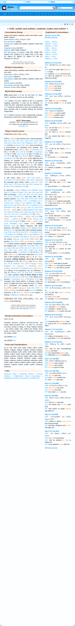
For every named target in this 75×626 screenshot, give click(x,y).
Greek (12, 24)
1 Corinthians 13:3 (25, 268)
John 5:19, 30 (37, 248)
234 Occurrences (51, 37)
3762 (6, 101)
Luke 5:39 (39, 192)
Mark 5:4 (15, 192)
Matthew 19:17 (31, 203)
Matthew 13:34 (50, 161)
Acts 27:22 (20, 143)
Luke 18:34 (16, 232)
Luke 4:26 (15, 141)
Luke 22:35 (21, 154)
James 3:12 (20, 145)
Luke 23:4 (34, 182)
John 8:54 (28, 272)
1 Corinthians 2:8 (34, 201)
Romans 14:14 (9, 186)
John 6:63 (14, 268)
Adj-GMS (59, 240)
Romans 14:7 (19, 196)
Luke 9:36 (7, 232)
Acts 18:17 (24, 232)
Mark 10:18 (8, 205)
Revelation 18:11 (16, 223)
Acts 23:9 (21, 184)
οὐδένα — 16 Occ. (51, 50)
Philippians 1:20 (15, 295)
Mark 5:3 (48, 395)
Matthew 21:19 (9, 237)
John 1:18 (21, 194)
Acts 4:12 (14, 214)
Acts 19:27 (20, 152)
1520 (36, 95)
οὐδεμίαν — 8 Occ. (51, 46)
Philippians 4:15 (31, 143)
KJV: (46, 74)
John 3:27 (27, 248)
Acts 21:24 (8, 277)
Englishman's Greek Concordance (27, 376)
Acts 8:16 (12, 221)
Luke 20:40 (19, 248)
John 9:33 (8, 250)
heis (33, 325)
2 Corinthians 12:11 (34, 266)
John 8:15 (34, 212)
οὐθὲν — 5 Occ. (50, 56)
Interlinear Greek (10, 374)
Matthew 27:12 (9, 230)
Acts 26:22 (14, 241)
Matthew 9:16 (37, 190)
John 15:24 (30, 180)
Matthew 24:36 (50, 302)
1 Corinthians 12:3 (35, 205)
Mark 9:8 (13, 216)
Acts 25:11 (8, 196)
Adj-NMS (58, 81)
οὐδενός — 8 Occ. (51, 54)
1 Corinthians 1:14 (19, 201)
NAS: (47, 69)
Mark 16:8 (34, 246)
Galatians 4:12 (18, 263)
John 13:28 (38, 199)
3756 (19, 95)
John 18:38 (34, 141)
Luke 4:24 (26, 178)
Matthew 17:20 (25, 228)
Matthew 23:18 (50, 285)
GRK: (47, 65)
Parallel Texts (35, 378)
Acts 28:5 (29, 184)
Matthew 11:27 (50, 142)
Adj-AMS (58, 173)
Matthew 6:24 (26, 190)
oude (26, 325)
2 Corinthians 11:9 (25, 214)
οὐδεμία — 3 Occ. (51, 44)
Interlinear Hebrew (27, 374)
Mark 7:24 (23, 192)
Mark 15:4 (26, 246)
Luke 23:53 (35, 216)
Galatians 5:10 (20, 186)
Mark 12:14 (19, 212)
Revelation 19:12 (10, 207)
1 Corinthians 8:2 (24, 252)
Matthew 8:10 (50, 94)
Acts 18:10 (38, 194)
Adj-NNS (59, 121)
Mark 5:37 (48, 431)
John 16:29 (24, 141)
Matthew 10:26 (9, 226)
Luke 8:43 (27, 212)
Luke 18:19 (17, 205)
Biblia (3, 24)
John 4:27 (29, 194)
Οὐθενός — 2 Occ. (51, 58)
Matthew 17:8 (50, 173)
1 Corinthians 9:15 (35, 232)
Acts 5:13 (7, 201)
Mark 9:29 (18, 237)
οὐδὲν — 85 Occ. (51, 48)
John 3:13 (25, 205)
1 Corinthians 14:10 (11, 234)
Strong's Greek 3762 (52, 35)
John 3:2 (31, 207)
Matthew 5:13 (37, 234)
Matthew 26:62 (37, 228)
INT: (46, 76)
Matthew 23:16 (50, 271)
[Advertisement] (37, 468)
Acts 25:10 (8, 263)
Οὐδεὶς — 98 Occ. (51, 42)
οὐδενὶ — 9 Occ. (51, 52)
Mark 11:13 (27, 237)
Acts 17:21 (13, 184)
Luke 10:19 (39, 254)
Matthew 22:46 (50, 256)
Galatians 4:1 (9, 266)
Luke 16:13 (35, 178)
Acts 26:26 (23, 156)
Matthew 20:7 (50, 209)
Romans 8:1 (37, 184)
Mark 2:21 (48, 359)
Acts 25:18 (12, 143)
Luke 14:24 (29, 199)
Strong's (8, 24)
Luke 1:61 (31, 192)
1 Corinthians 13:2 (36, 149)
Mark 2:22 (48, 371)
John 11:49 (18, 250)
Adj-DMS (58, 94)
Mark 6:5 (7, 141)
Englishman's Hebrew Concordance (16, 378)
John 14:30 (28, 250)
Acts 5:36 (33, 290)
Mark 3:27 (7, 192)
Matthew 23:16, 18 (17, 272)
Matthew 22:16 (33, 210)
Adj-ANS (58, 63)
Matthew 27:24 (50, 342)
